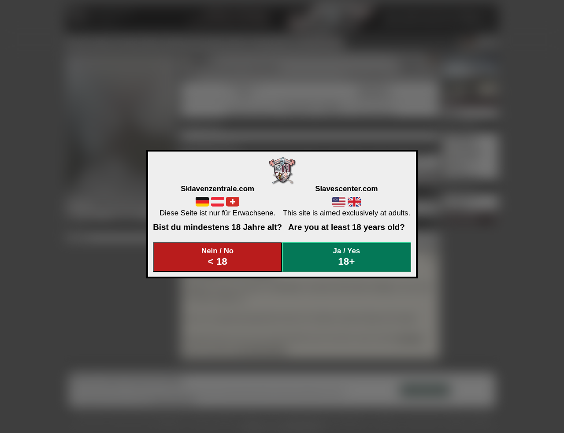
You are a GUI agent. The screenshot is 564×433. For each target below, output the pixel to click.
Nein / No (217, 257)
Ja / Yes (346, 257)
